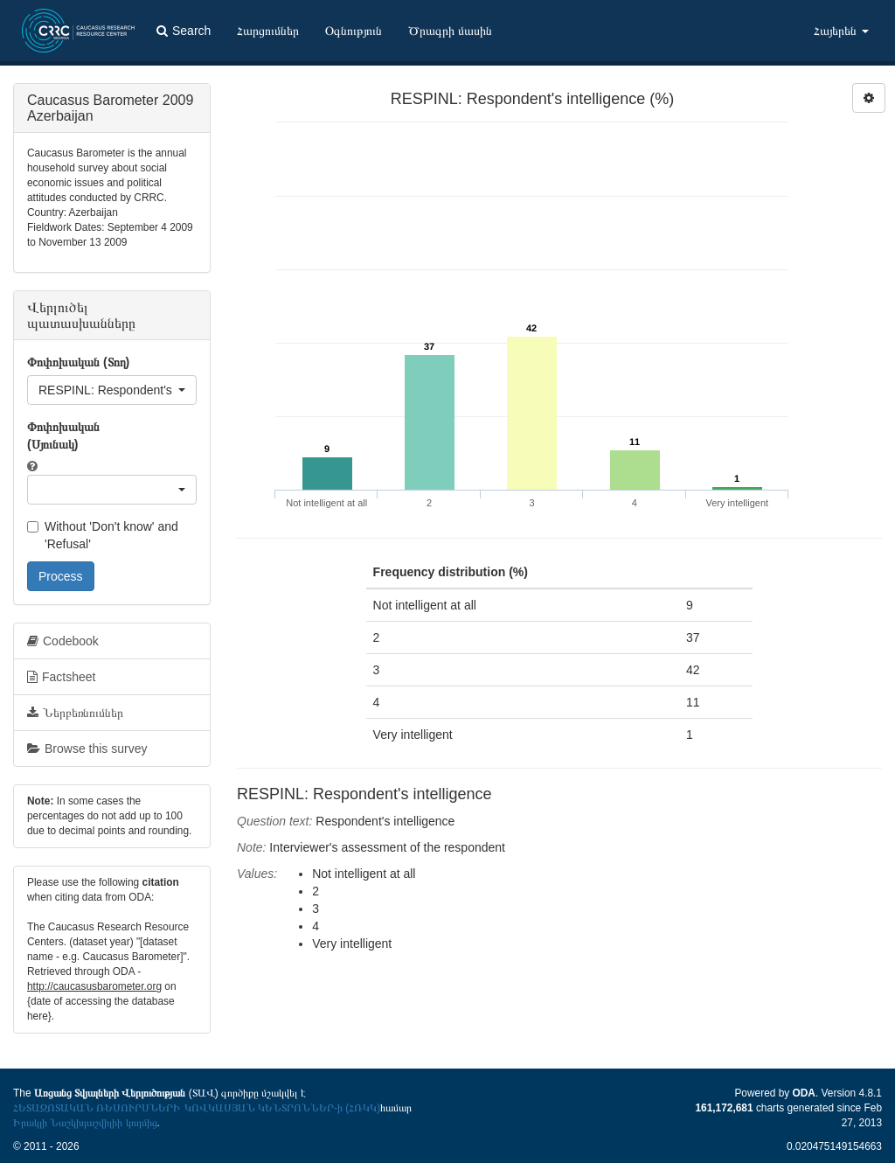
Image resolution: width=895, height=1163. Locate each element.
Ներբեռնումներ (75, 713)
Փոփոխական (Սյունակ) (63, 435)
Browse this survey (87, 749)
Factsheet (61, 677)
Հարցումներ (268, 31)
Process (60, 576)
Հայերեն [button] (841, 31)
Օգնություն (353, 31)
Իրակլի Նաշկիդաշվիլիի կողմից (85, 1123)
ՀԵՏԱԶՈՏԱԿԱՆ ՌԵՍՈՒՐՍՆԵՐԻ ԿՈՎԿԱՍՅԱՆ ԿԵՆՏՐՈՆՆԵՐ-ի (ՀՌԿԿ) (196, 1108)
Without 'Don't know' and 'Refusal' (102, 535)
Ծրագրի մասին (450, 31)
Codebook (63, 641)
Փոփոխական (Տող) (78, 362)
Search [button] (183, 31)
